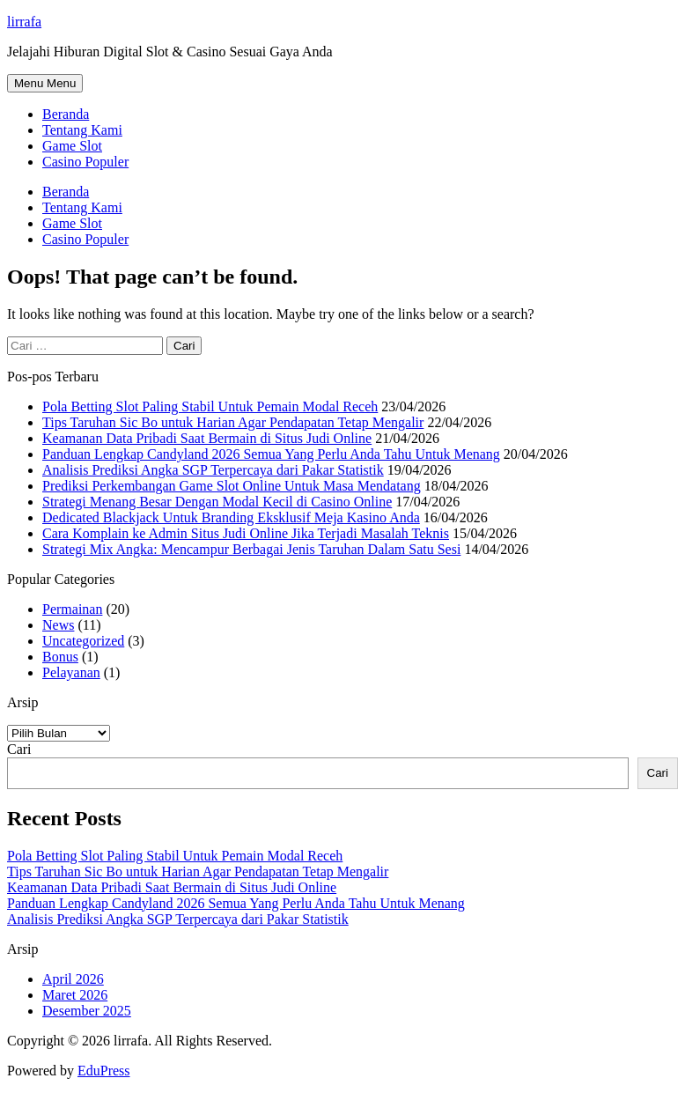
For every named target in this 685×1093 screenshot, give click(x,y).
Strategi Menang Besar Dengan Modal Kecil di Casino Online (217, 501)
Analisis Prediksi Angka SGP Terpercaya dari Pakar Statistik (213, 469)
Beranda (65, 114)
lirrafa (24, 21)
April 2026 (73, 978)
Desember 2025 (86, 1010)
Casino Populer (85, 161)
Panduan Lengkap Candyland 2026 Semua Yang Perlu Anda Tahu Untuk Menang (271, 454)
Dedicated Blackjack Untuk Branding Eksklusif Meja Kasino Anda (231, 517)
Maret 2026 (74, 994)
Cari (19, 749)
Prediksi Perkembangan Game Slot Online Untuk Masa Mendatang (231, 485)
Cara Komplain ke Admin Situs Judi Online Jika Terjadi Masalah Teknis (245, 533)
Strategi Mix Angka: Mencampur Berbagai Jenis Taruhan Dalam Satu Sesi (251, 549)
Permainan (72, 609)
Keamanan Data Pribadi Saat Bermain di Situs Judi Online (207, 438)
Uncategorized (83, 640)
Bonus (60, 656)
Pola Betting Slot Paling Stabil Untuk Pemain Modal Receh (210, 406)
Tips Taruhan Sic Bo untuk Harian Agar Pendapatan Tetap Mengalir (233, 422)
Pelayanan (71, 672)
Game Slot (72, 145)
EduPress (103, 1070)
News (58, 624)
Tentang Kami (82, 129)
